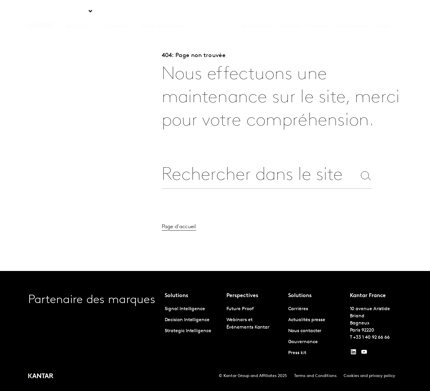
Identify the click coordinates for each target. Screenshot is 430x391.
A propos (290, 11)
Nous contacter (351, 11)
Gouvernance (303, 342)
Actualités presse (307, 320)
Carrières (317, 11)
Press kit (297, 353)
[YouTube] (353, 353)
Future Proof (240, 309)
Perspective (116, 11)
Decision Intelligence (187, 320)
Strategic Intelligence (188, 331)
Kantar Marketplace (163, 11)
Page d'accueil (179, 234)
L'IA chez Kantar (256, 11)
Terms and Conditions (315, 376)
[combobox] (259, 175)
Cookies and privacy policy (369, 376)
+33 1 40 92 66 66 (371, 337)
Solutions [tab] (77, 11)
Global (382, 11)
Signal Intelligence (185, 309)
